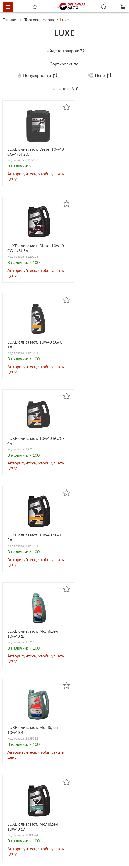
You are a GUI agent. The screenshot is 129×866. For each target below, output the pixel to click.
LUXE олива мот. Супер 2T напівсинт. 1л (93, 546)
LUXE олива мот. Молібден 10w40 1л (90, 350)
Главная (10, 19)
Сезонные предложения (36, 846)
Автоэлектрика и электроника (83, 811)
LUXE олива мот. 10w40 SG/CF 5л (31, 350)
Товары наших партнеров (91, 820)
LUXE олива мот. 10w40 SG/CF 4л (94, 251)
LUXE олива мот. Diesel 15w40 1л (93, 645)
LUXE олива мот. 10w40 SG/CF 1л (31, 251)
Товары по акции (29, 839)
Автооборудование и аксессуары (33, 792)
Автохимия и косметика (89, 801)
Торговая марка (39, 19)
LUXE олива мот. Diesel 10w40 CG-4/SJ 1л (30, 546)
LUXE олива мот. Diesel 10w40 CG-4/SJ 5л (93, 153)
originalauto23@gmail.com (37, 773)
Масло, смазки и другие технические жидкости (90, 792)
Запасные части (28, 801)
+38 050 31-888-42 (31, 738)
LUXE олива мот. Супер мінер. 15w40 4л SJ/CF (30, 645)
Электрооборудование (34, 827)
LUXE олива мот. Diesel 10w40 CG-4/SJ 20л (30, 153)
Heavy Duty (24, 820)
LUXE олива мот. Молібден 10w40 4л (27, 448)
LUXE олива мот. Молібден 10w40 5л (90, 448)
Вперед (101, 705)
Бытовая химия (27, 808)
